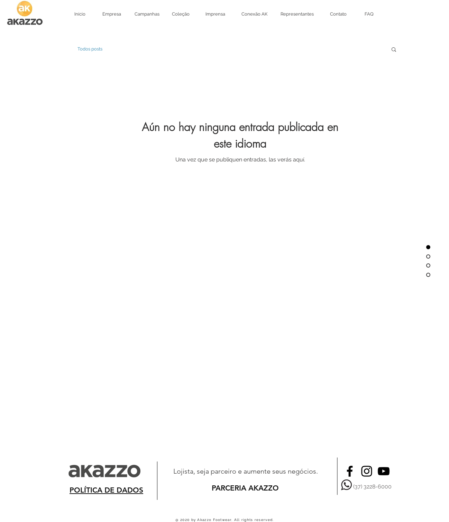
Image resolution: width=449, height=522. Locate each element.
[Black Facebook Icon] (349, 471)
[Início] (80, 14)
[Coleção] (181, 14)
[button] (394, 50)
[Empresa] (112, 14)
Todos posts (89, 49)
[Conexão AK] (254, 14)
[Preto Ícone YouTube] (383, 471)
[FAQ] (369, 14)
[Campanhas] (147, 14)
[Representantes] (297, 14)
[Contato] (338, 14)
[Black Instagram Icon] (366, 471)
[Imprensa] (215, 14)
